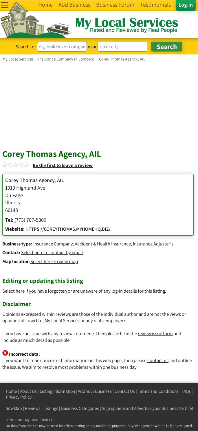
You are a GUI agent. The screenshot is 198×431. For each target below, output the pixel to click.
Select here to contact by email (52, 252)
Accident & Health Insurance (103, 244)
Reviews (33, 408)
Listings (50, 408)
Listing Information (57, 391)
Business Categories (80, 408)
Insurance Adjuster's (153, 244)
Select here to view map (54, 261)
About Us (28, 391)
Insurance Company (53, 244)
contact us (157, 360)
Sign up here (113, 408)
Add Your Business (95, 391)
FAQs (186, 391)
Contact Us (125, 391)
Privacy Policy (19, 397)
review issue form (155, 333)
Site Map (14, 408)
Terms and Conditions (158, 391)
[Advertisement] (99, 105)
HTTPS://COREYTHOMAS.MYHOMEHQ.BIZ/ (68, 229)
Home (11, 391)
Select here (13, 291)
